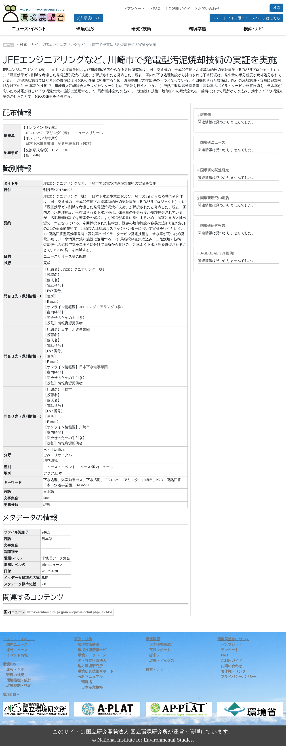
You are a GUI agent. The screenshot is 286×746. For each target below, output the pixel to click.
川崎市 (84, 427)
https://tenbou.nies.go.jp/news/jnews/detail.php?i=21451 (70, 612)
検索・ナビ (253, 28)
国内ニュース (17, 644)
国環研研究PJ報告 (214, 198)
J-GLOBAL (217, 253)
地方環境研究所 (90, 666)
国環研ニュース (212, 142)
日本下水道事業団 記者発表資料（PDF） (59, 143)
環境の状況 (15, 675)
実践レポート (160, 650)
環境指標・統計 (18, 680)
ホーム (8, 44)
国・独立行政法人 (92, 660)
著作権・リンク (233, 671)
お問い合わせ (207, 9)
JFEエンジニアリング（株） (102, 307)
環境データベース (92, 655)
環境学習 (197, 28)
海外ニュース (17, 650)
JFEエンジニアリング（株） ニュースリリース (64, 133)
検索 (276, 8)
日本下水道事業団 (93, 367)
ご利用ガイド (178, 9)
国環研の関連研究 (214, 170)
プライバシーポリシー (239, 677)
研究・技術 (141, 28)
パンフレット (231, 644)
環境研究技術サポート (96, 671)
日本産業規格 (92, 687)
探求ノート (158, 655)
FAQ (155, 9)
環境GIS (85, 28)
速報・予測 (15, 669)
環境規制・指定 (18, 685)
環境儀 (205, 115)
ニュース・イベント (29, 28)
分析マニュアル (90, 677)
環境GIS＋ (88, 18)
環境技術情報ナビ (92, 650)
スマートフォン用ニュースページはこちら (246, 18)
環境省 (86, 682)
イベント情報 (17, 655)
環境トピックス (161, 660)
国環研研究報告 (212, 225)
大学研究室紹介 (161, 644)
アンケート (134, 9)
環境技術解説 (88, 644)
